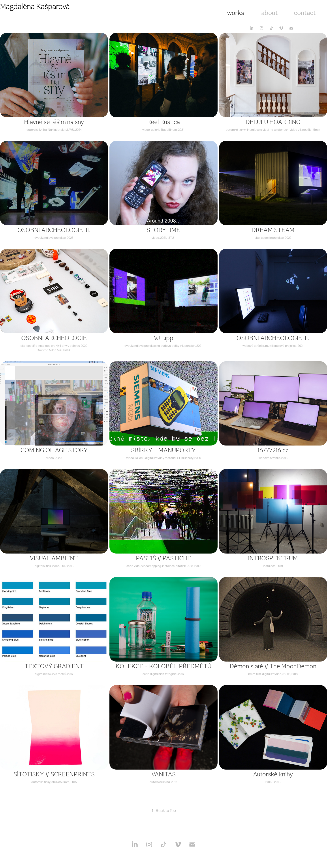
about (269, 13)
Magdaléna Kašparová (35, 6)
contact (305, 13)
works (235, 13)
